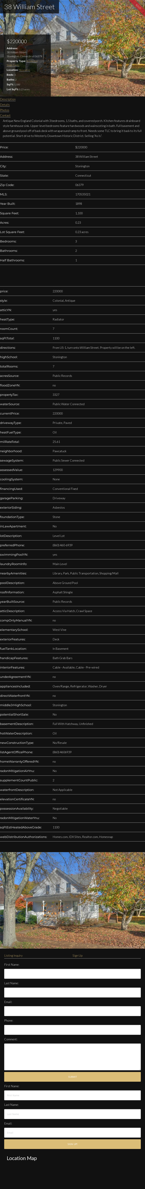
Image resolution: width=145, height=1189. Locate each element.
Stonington (24, 69)
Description (8, 99)
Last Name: (11, 983)
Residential (31, 61)
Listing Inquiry (13, 955)
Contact (5, 115)
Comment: (10, 1039)
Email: (8, 1002)
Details (5, 104)
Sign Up (78, 955)
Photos (4, 110)
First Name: (11, 964)
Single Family (13, 65)
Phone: (8, 1020)
